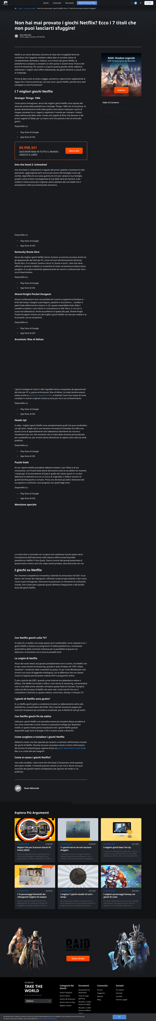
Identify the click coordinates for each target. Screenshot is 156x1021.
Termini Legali (121, 999)
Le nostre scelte (29, 8)
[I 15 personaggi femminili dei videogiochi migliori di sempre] (35, 887)
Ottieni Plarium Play (87, 3)
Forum (99, 990)
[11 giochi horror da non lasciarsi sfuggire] (78, 840)
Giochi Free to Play (67, 1002)
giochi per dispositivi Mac (40, 395)
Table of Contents (110, 102)
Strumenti (69, 3)
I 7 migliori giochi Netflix (122, 107)
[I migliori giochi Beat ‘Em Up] (121, 840)
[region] (78, 1017)
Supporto (101, 993)
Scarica (121, 90)
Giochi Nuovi (65, 996)
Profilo (148, 3)
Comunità (57, 3)
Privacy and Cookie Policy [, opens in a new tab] (48, 1019)
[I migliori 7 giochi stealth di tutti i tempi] (78, 887)
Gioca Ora (74, 150)
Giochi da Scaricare (67, 999)
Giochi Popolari (66, 992)
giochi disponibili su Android (71, 748)
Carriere (119, 993)
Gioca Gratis (78, 958)
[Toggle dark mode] (133, 3)
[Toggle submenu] (139, 107)
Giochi (46, 3)
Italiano (29, 1001)
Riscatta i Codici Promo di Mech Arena (84, 1010)
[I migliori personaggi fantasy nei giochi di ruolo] (121, 887)
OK (119, 1017)
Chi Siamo (120, 990)
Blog (20, 8)
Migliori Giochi (66, 1005)
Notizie (100, 996)
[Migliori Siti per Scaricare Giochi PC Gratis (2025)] (35, 840)
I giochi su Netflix (122, 112)
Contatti (119, 996)
